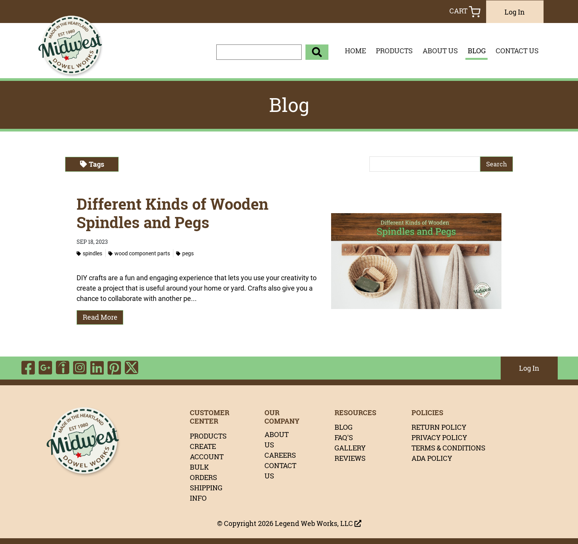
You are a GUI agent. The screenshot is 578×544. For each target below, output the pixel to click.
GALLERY (350, 447)
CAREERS (280, 455)
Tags (92, 164)
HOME (355, 50)
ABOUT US (440, 50)
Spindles (89, 253)
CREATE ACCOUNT (207, 451)
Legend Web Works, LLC (318, 523)
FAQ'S (344, 437)
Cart (464, 11)
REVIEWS (350, 458)
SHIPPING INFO (206, 493)
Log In (515, 11)
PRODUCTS (394, 50)
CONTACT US (517, 50)
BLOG (477, 50)
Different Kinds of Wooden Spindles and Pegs (172, 213)
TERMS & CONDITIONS (448, 447)
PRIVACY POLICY (439, 437)
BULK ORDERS (203, 472)
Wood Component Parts (139, 253)
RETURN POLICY (438, 427)
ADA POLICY (431, 458)
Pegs (185, 253)
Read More (100, 317)
